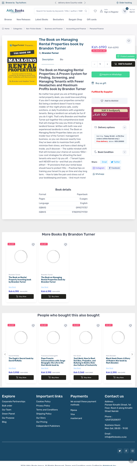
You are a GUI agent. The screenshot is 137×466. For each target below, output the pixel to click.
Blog (4, 417)
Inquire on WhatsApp (111, 74)
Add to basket (123, 64)
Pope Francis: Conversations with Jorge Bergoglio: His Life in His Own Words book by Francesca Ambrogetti (53, 360)
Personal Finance (97, 29)
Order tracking (124, 3)
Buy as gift (99, 83)
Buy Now (21, 296)
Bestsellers (58, 19)
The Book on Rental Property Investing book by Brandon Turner (20, 279)
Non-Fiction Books (33, 29)
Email (104, 162)
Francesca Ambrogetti (49, 353)
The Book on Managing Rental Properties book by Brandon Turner (53, 279)
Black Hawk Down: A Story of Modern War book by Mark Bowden (118, 358)
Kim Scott (77, 353)
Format (42, 194)
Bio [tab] (61, 59)
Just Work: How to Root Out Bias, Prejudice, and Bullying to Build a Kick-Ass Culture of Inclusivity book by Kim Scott (85, 360)
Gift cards (91, 19)
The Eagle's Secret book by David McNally (21, 357)
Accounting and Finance (76, 29)
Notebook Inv (109, 461)
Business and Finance (53, 29)
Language (44, 203)
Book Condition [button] (103, 152)
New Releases (23, 19)
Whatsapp (98, 174)
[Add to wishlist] (129, 41)
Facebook (114, 168)
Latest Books (41, 19)
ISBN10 (42, 207)
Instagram (98, 168)
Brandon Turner (14, 275)
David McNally (14, 353)
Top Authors (21, 3)
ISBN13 (42, 212)
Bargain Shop (75, 19)
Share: (94, 162)
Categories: (17, 29)
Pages (42, 199)
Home (5, 29)
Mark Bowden (111, 353)
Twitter (115, 162)
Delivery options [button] (104, 127)
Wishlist (109, 101)
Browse (8, 19)
